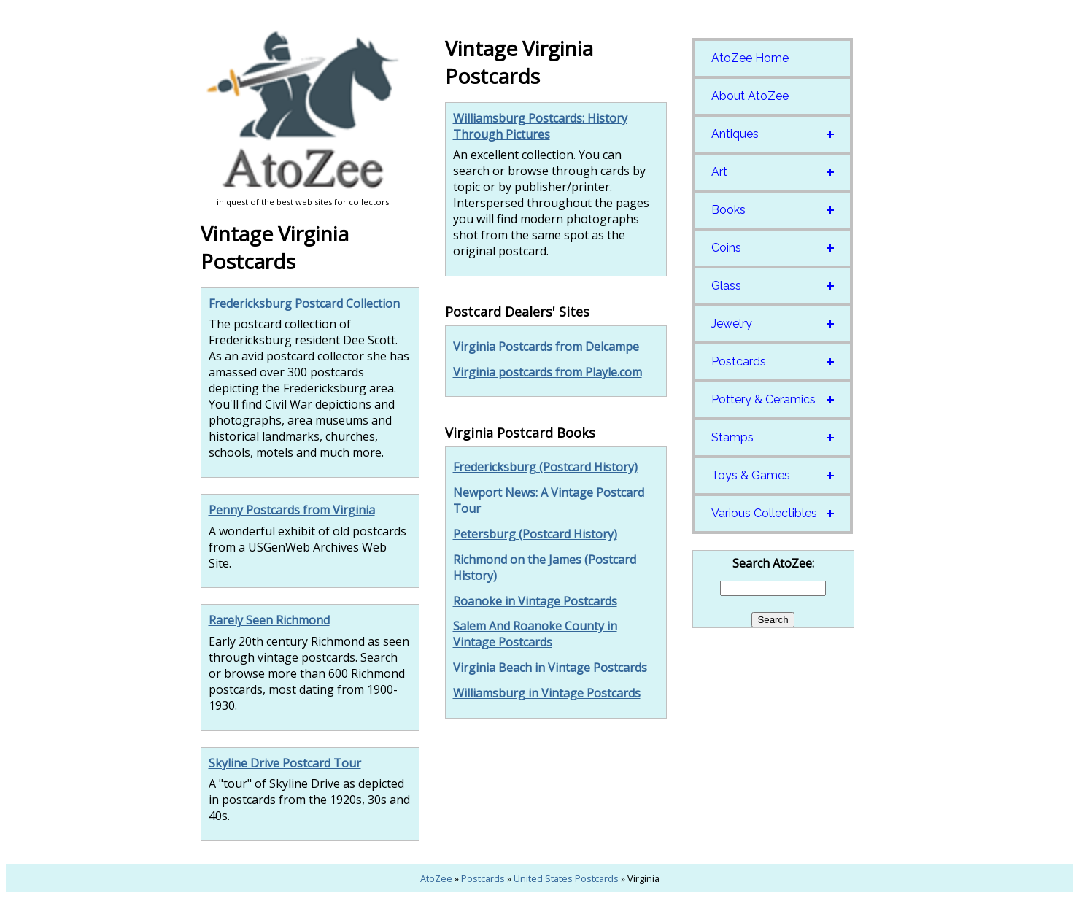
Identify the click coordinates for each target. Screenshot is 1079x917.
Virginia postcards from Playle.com (547, 372)
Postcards (738, 361)
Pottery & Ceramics (763, 399)
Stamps (732, 437)
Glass (726, 286)
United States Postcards (566, 878)
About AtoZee (750, 96)
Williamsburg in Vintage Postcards (547, 693)
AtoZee (436, 878)
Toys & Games (750, 475)
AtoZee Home (750, 58)
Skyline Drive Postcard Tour (285, 763)
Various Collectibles (764, 513)
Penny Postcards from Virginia (292, 510)
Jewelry (731, 323)
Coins (726, 248)
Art (719, 172)
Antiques (735, 134)
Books (728, 210)
